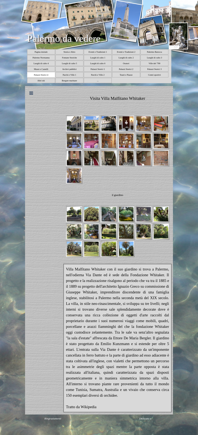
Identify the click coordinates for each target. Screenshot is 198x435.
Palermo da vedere (63, 38)
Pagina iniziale (41, 52)
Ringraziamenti (52, 418)
